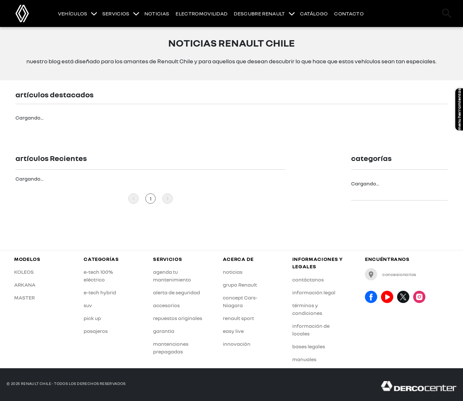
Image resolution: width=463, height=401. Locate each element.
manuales (304, 359)
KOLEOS (24, 272)
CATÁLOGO (314, 13)
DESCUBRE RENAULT (259, 13)
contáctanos (308, 279)
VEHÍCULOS (72, 13)
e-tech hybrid (100, 292)
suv (88, 305)
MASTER (24, 297)
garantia (163, 331)
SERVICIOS (116, 13)
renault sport (238, 318)
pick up (92, 318)
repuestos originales (177, 318)
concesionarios (390, 274)
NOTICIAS (156, 13)
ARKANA (24, 284)
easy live (233, 331)
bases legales (308, 346)
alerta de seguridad (176, 292)
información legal (313, 292)
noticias (232, 272)
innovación (236, 344)
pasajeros (96, 331)
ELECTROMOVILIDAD (201, 13)
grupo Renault (240, 284)
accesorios (166, 305)
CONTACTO (349, 13)
